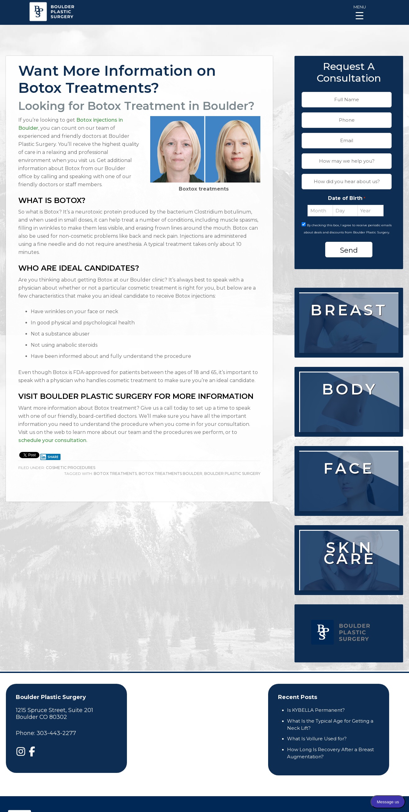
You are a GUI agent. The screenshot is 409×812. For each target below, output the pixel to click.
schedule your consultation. (52, 440)
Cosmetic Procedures (70, 467)
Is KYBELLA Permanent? (316, 710)
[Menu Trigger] (359, 11)
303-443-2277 (56, 733)
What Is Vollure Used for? (317, 739)
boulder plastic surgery (232, 473)
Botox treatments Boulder (170, 473)
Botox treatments (115, 473)
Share (49, 457)
